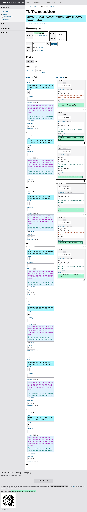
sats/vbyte (40, 50)
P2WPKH (33, 120)
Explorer (29, 6)
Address (52, 6)
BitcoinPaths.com (16, 475)
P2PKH (63, 173)
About (3, 473)
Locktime (29, 70)
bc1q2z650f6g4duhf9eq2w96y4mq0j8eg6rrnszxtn (71, 209)
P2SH (63, 238)
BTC (65, 83)
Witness (29, 102)
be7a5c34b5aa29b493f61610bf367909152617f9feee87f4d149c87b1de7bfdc (40, 142)
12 (29, 148)
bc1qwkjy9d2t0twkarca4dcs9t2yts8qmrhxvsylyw (71, 138)
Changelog (27, 473)
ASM (35, 102)
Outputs (60, 77)
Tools (5, 32)
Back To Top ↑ (43, 480)
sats (68, 83)
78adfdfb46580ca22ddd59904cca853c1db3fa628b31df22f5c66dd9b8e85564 (40, 363)
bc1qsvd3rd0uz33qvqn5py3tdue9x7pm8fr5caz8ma (71, 275)
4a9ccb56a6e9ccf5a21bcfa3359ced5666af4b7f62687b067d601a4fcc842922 (40, 86)
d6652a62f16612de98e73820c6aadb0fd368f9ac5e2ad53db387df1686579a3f (40, 252)
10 (29, 425)
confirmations (43, 35)
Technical (6, 28)
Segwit (54, 44)
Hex (37, 61)
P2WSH (63, 100)
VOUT (29, 90)
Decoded (29, 61)
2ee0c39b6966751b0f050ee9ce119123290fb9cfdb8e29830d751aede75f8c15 (40, 197)
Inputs (29, 77)
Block (36, 6)
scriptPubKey (62, 89)
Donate (10, 473)
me (74, 486)
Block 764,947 (39, 33)
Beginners (6, 24)
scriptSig (30, 96)
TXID (28, 83)
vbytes (40, 47)
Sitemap (18, 473)
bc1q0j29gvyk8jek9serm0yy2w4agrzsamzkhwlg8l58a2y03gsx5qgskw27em (71, 104)
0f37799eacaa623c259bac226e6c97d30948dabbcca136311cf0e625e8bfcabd (40, 419)
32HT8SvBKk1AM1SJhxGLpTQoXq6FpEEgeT (70, 242)
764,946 (43, 72)
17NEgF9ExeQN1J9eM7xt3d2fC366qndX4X (70, 177)
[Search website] (56, 2)
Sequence (30, 123)
